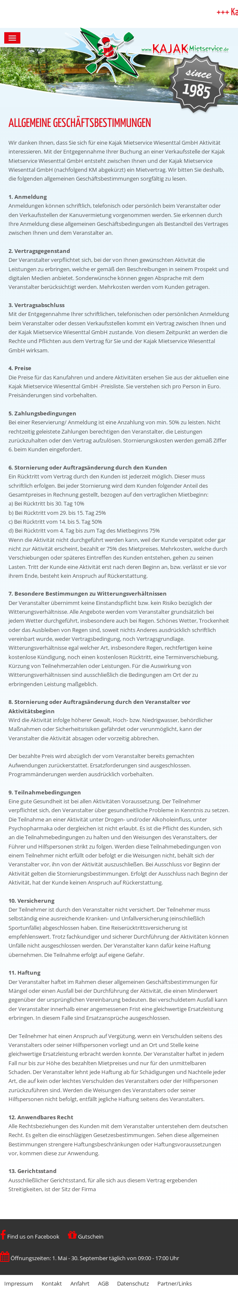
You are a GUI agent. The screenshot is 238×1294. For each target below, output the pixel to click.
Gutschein (86, 1236)
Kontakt (52, 1283)
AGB (103, 1283)
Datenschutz (133, 1283)
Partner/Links (174, 1283)
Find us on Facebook (29, 1236)
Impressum (18, 1283)
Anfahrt (80, 1283)
